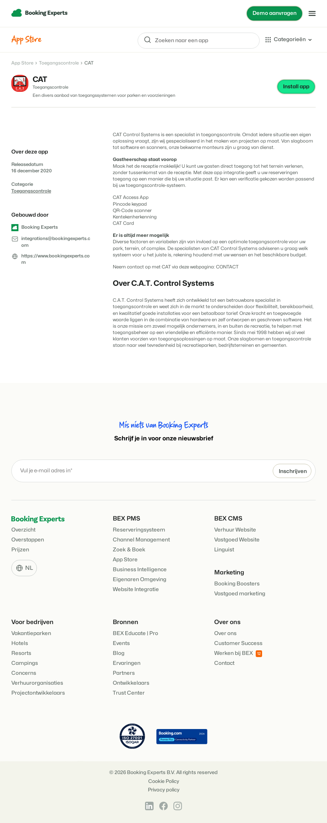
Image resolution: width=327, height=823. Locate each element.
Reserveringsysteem (139, 530)
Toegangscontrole (59, 63)
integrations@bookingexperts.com (55, 242)
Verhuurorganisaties (37, 683)
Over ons (225, 633)
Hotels (19, 643)
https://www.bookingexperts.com (55, 259)
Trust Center (129, 693)
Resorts (21, 653)
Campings (24, 663)
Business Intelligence (140, 569)
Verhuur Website (235, 530)
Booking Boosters (237, 583)
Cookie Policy (163, 781)
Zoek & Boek (129, 549)
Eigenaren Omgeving (139, 579)
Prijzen (20, 549)
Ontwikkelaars (131, 683)
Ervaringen (126, 663)
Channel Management (141, 540)
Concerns (23, 673)
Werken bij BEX (238, 653)
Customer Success (238, 643)
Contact (224, 663)
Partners (124, 673)
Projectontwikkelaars (38, 693)
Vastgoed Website (237, 540)
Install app (296, 86)
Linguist (224, 549)
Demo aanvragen (274, 13)
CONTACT (227, 267)
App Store (22, 63)
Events (121, 643)
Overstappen (27, 540)
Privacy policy (163, 790)
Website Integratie (136, 589)
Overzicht (23, 530)
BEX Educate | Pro (135, 633)
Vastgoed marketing (239, 593)
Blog (118, 653)
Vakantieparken (31, 633)
